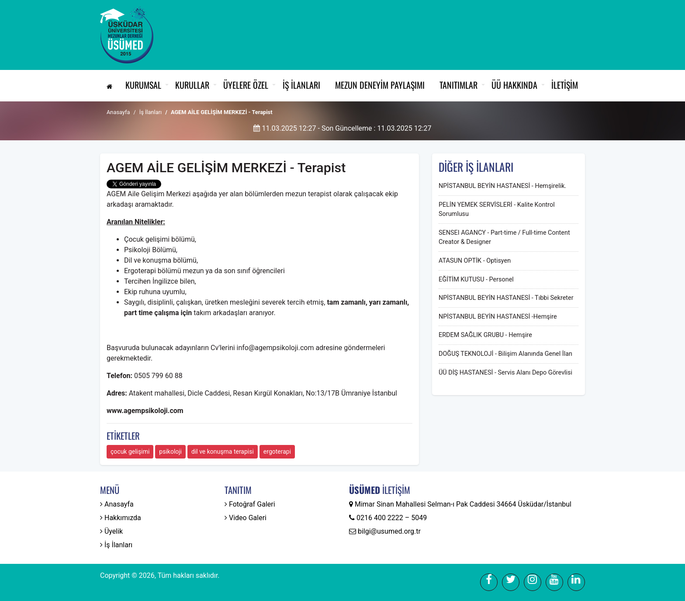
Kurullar (192, 84)
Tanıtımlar (458, 84)
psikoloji (170, 451)
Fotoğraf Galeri (250, 504)
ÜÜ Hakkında (514, 84)
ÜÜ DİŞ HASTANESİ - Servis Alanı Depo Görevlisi (505, 372)
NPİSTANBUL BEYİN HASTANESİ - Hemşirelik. (502, 186)
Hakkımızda (120, 518)
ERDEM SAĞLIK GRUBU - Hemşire (485, 335)
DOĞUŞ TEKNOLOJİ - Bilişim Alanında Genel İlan (505, 354)
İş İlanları (301, 84)
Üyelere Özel (245, 84)
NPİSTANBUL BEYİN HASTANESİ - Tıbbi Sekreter (506, 298)
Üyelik (111, 531)
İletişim (564, 84)
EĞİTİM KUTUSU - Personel (476, 279)
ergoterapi (277, 451)
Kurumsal (143, 84)
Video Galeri (245, 518)
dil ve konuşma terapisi (222, 451)
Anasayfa (118, 112)
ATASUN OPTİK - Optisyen (475, 260)
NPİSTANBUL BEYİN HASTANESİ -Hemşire (498, 316)
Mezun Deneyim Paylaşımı (380, 84)
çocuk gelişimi (130, 451)
